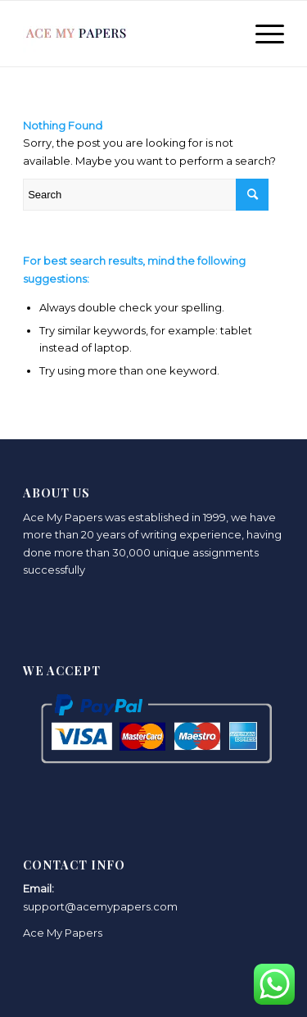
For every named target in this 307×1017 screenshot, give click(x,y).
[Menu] (261, 33)
